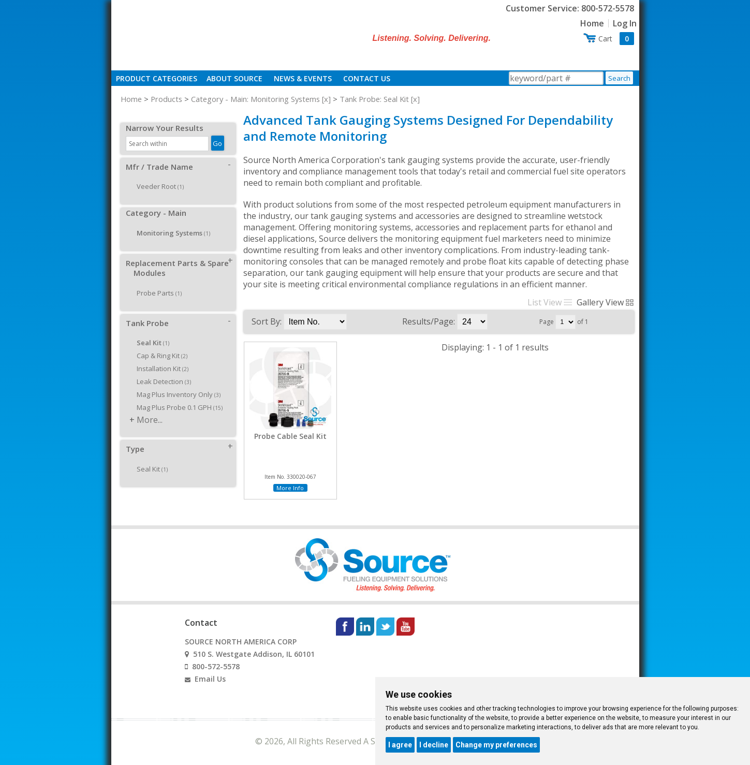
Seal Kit (148, 457)
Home (592, 23)
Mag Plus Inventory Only (174, 383)
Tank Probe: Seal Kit (374, 99)
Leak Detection (160, 370)
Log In (625, 23)
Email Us (210, 679)
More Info (290, 488)
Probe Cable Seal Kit (290, 436)
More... (150, 408)
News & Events (303, 78)
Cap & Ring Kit (158, 344)
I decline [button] (433, 745)
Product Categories (156, 78)
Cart (616, 38)
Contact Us (366, 78)
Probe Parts (155, 281)
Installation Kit (158, 357)
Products (166, 99)
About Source (234, 78)
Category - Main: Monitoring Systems (255, 99)
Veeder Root (156, 175)
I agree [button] (400, 745)
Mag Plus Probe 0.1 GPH (176, 396)
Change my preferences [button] (496, 745)
